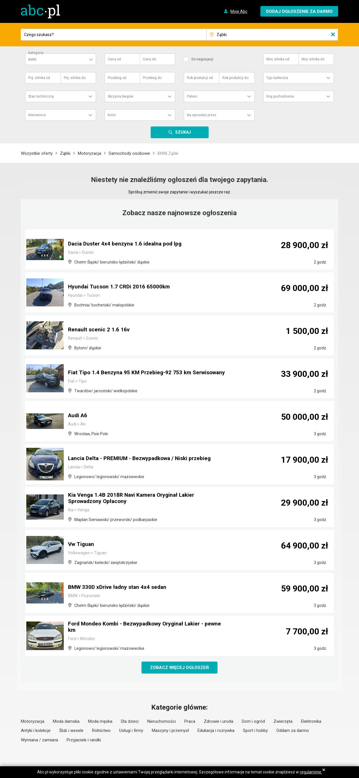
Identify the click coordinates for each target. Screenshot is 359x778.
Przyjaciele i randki (84, 740)
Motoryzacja (89, 153)
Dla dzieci (130, 721)
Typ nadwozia (277, 78)
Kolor (112, 115)
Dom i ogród (253, 721)
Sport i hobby (255, 730)
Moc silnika (277, 59)
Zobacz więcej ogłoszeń (179, 667)
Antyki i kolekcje (36, 730)
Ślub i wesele (71, 730)
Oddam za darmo (292, 730)
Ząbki (65, 153)
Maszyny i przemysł (170, 730)
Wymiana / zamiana (39, 740)
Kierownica (37, 115)
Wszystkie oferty (37, 153)
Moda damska (66, 721)
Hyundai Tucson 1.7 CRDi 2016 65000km (120, 287)
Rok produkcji (200, 78)
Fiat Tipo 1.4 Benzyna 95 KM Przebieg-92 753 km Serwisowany (131, 370)
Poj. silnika (39, 78)
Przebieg (117, 78)
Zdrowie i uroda (218, 721)
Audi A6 (78, 415)
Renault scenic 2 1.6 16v (99, 329)
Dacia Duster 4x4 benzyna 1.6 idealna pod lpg (127, 244)
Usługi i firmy (131, 730)
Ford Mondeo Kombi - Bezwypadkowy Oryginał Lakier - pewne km (140, 627)
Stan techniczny (41, 96)
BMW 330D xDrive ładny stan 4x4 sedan (119, 587)
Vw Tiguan (81, 544)
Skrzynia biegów (120, 96)
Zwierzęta (283, 721)
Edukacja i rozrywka (216, 730)
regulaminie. (311, 772)
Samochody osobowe (129, 153)
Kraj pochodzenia (280, 96)
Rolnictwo (101, 730)
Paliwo (192, 96)
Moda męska (100, 721)
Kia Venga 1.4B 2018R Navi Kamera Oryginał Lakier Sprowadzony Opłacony (134, 498)
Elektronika (311, 721)
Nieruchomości (161, 721)
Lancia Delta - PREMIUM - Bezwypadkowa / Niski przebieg (143, 458)
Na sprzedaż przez (201, 115)
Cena (114, 59)
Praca (189, 721)
